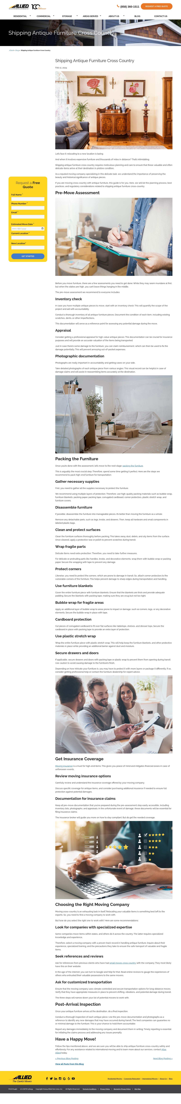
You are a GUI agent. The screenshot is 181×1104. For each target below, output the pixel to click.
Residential (20, 16)
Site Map (137, 1089)
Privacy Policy (105, 1089)
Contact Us (160, 16)
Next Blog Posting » (162, 1058)
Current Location (20, 233)
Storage (67, 16)
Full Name (17, 194)
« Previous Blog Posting (66, 1058)
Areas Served (90, 16)
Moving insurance (64, 766)
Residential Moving (115, 1079)
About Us (114, 16)
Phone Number (19, 203)
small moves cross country (123, 963)
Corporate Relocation (132, 1079)
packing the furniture (133, 466)
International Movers (150, 1079)
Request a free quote (156, 6)
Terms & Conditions (89, 1089)
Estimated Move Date (22, 224)
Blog (137, 16)
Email (14, 212)
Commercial (44, 16)
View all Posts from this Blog (69, 1064)
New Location (18, 243)
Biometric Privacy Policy (122, 1089)
